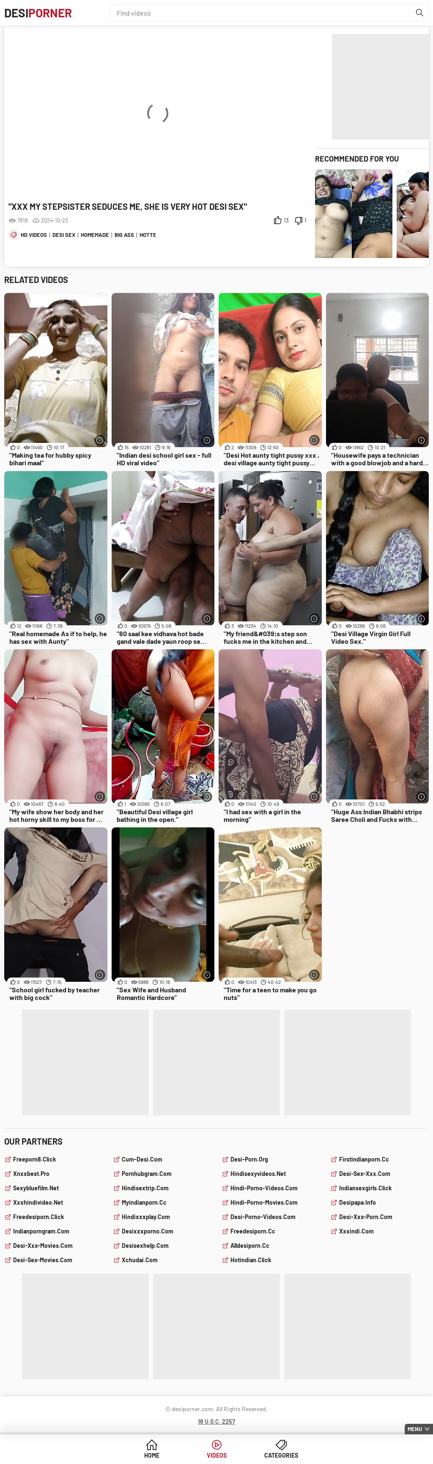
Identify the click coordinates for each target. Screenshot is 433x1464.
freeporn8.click (34, 1159)
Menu (415, 1429)
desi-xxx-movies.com (43, 1245)
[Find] (420, 12)
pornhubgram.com (147, 1173)
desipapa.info (357, 1202)
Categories (281, 1455)
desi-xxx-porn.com (365, 1216)
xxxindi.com (356, 1231)
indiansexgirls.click (365, 1188)
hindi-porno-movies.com (264, 1202)
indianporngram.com (41, 1231)
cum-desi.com (142, 1159)
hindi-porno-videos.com (264, 1188)
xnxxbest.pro (31, 1173)
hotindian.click (250, 1259)
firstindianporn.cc (364, 1159)
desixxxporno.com (147, 1231)
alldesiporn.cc (249, 1245)
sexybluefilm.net (36, 1188)
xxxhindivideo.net (38, 1202)
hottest (151, 235)
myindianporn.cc (144, 1202)
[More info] (100, 440)
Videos (217, 1455)
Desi (38, 12)
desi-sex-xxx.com (364, 1173)
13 (286, 220)
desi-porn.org (249, 1159)
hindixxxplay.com (146, 1216)
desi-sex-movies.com (42, 1259)
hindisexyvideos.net (258, 1173)
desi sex (63, 235)
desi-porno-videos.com (263, 1216)
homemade (95, 235)
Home (151, 1455)
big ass (124, 235)
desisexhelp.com (145, 1245)
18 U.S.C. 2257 (216, 1421)
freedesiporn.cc (252, 1231)
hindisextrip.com (145, 1188)
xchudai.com (140, 1259)
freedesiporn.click (38, 1216)
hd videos (34, 235)
